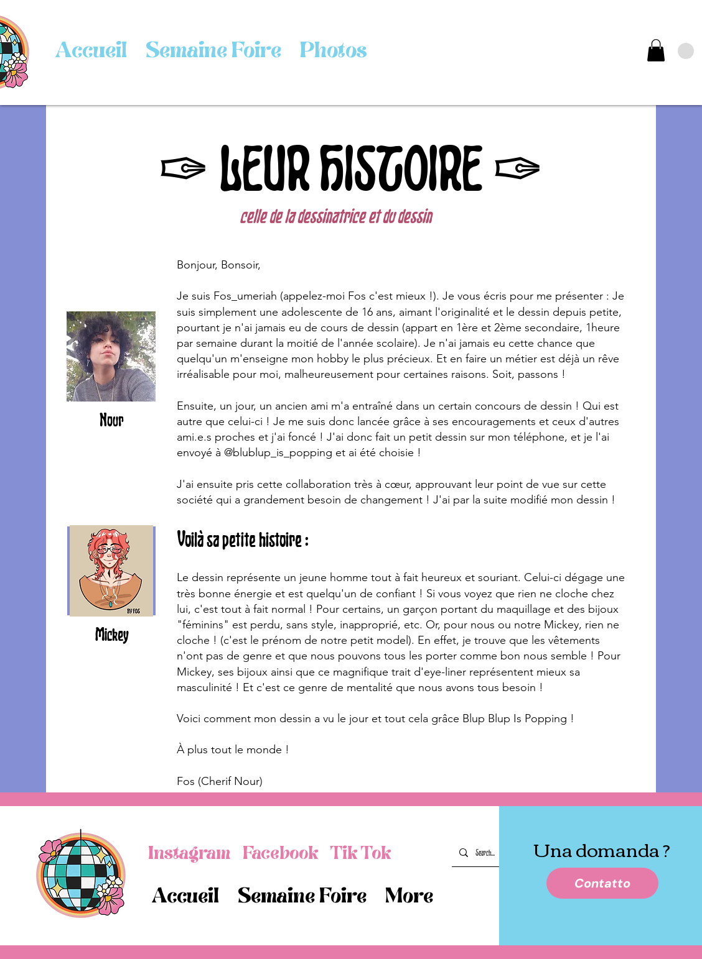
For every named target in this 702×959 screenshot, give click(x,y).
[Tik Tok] (360, 853)
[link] (656, 50)
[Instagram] (189, 853)
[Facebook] (280, 853)
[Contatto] (602, 883)
